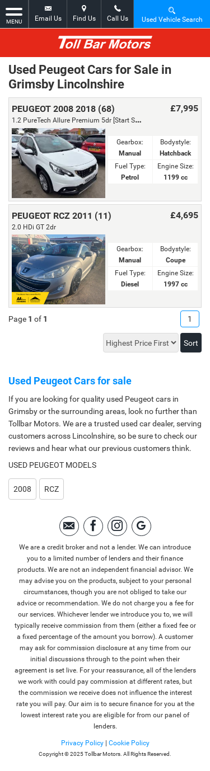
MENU (14, 15)
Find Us (84, 13)
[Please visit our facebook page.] (93, 526)
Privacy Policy (82, 743)
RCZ (51, 489)
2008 (22, 489)
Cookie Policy (129, 743)
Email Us (48, 13)
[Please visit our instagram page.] (117, 526)
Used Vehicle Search (172, 14)
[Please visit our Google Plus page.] (141, 526)
